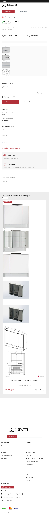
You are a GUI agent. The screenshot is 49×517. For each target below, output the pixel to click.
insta (3, 17)
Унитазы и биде (30, 452)
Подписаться (12, 436)
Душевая (28, 455)
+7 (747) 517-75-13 (11, 22)
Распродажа (29, 477)
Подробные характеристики (11, 148)
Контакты (4, 458)
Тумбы (35, 27)
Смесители (29, 449)
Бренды (3, 452)
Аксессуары (29, 468)
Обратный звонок (7, 487)
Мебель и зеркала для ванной (23, 27)
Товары (28, 442)
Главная (4, 27)
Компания (5, 442)
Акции (27, 474)
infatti (9, 5)
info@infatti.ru (6, 23)
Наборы (28, 480)
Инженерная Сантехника (33, 471)
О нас (2, 446)
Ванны (27, 446)
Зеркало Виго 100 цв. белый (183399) (24, 380)
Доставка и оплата (6, 455)
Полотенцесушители (32, 461)
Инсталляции (29, 464)
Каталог (8, 11)
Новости (3, 449)
